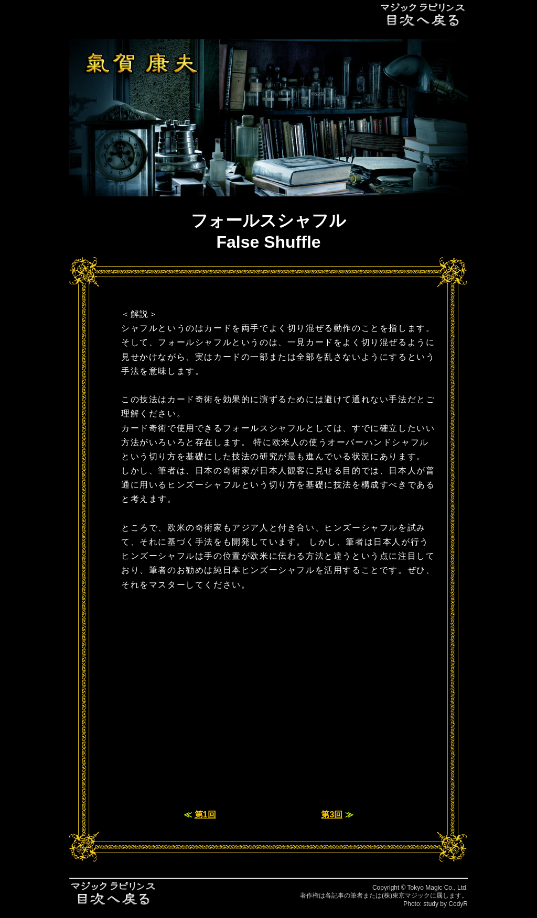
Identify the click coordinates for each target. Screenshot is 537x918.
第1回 (205, 814)
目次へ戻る (423, 14)
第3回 (331, 814)
